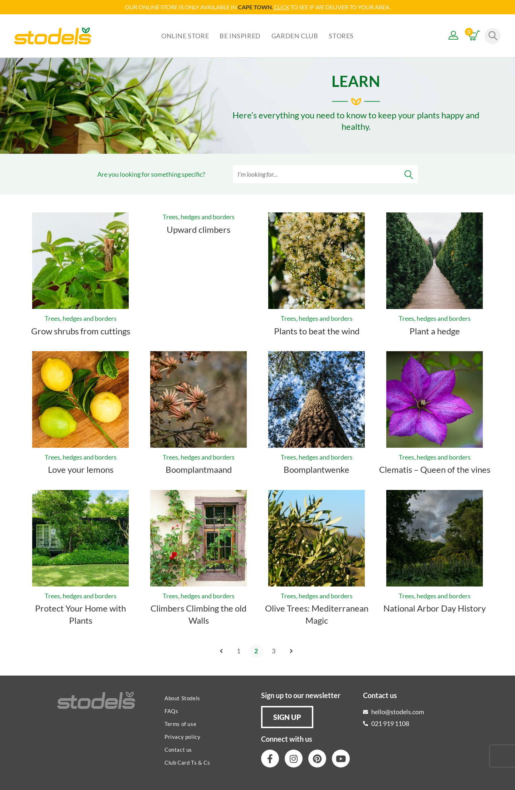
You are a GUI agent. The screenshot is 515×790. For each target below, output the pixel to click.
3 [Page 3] (273, 650)
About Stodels (182, 698)
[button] (287, 717)
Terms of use (180, 723)
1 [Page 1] (238, 650)
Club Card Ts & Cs (187, 762)
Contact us (178, 749)
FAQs (171, 710)
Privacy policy (182, 736)
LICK (283, 7)
